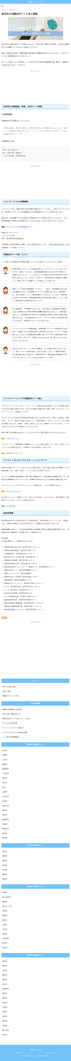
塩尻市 (4, 980)
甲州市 (4, 943)
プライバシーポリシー (52, 1052)
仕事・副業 (6, 691)
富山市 (4, 851)
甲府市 (4, 892)
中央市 (4, 948)
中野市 (4, 1016)
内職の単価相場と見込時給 (12, 709)
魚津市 (4, 865)
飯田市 (4, 975)
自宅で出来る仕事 (8, 687)
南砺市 (4, 879)
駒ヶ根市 (5, 1030)
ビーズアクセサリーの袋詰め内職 (14, 732)
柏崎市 (4, 764)
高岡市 (4, 856)
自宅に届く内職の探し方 (11, 714)
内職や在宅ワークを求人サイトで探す (16, 719)
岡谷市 (4, 993)
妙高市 (4, 810)
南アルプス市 (7, 906)
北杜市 (4, 911)
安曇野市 (5, 989)
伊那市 (4, 1012)
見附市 (4, 778)
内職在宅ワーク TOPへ (10, 696)
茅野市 (4, 1021)
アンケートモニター (13, 491)
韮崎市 (4, 934)
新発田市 (5, 769)
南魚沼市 (5, 829)
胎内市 (4, 833)
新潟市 (4, 750)
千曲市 (4, 1026)
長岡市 (4, 755)
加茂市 (4, 801)
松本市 (4, 966)
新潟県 (4, 617)
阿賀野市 (5, 819)
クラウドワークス (12, 438)
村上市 (4, 783)
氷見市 (4, 870)
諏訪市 (4, 998)
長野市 (4, 961)
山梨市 (4, 925)
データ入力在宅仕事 (9, 723)
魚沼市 (4, 838)
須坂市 (4, 1003)
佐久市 (4, 984)
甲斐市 (4, 915)
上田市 (4, 970)
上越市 (4, 792)
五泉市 (4, 815)
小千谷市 (5, 796)
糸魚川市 (5, 806)
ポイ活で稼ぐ (11, 506)
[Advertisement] (35, 88)
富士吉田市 (6, 897)
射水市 (4, 861)
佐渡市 (4, 824)
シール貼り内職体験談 (10, 737)
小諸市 (4, 1007)
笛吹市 (4, 920)
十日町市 (5, 773)
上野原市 (5, 938)
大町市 (4, 1035)
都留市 (4, 902)
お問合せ (18, 1052)
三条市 (4, 760)
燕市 (4, 787)
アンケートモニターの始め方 (13, 728)
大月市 (4, 929)
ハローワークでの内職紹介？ (19, 227)
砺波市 (4, 874)
